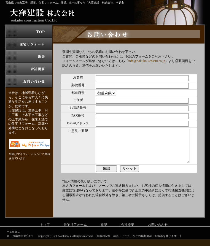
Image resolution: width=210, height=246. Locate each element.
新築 (104, 231)
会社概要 (127, 231)
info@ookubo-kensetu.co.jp (146, 61)
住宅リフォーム (75, 231)
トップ (45, 231)
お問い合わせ (158, 231)
